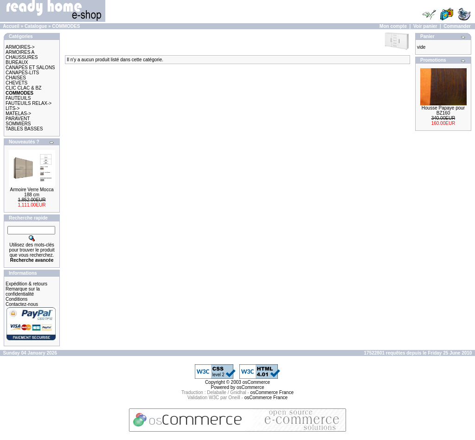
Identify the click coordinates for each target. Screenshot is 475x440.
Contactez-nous (22, 304)
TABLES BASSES (24, 128)
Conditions (16, 299)
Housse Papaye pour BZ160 (443, 110)
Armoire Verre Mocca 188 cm (32, 192)
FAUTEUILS (18, 98)
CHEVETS (16, 82)
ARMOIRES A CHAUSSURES (22, 55)
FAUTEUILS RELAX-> (28, 103)
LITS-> (12, 108)
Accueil (11, 26)
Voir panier (425, 26)
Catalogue (36, 26)
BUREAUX (17, 62)
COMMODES (66, 26)
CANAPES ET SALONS (30, 67)
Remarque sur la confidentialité (23, 291)
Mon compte (393, 26)
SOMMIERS (18, 123)
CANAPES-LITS (22, 72)
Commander (456, 26)
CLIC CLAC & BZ (23, 88)
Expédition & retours (26, 283)
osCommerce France (272, 392)
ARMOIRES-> (20, 47)
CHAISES (16, 77)
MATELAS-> (18, 113)
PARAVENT (18, 118)
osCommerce (256, 382)
